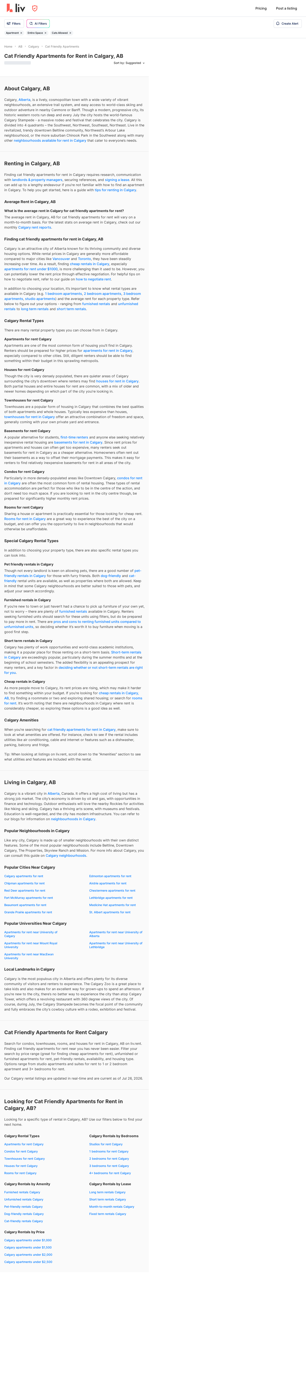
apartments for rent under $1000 (31, 269)
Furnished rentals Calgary (22, 1192)
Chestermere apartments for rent (112, 890)
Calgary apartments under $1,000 (28, 1240)
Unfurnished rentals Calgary (23, 1199)
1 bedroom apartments (63, 293)
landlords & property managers (37, 180)
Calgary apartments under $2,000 (28, 1254)
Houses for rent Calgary (21, 1166)
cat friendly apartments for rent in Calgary (81, 729)
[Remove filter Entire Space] (45, 33)
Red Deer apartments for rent (24, 890)
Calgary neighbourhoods (66, 855)
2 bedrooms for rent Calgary (109, 1158)
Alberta (24, 100)
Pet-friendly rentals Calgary (23, 1206)
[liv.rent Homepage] (16, 8)
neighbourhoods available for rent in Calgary (50, 140)
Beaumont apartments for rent (25, 905)
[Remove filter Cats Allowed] (70, 33)
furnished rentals (96, 304)
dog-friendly (111, 576)
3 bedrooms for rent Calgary (109, 1166)
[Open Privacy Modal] (34, 8)
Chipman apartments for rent (24, 883)
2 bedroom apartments (102, 293)
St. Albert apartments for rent (109, 912)
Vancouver (61, 259)
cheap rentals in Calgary (89, 264)
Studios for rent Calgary (106, 1144)
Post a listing (286, 8)
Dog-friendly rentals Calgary (24, 1214)
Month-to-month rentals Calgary (111, 1206)
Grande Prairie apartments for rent (28, 912)
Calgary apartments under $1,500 (28, 1247)
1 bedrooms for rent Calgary (109, 1151)
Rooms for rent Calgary (20, 1173)
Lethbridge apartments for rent (111, 897)
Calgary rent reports (34, 227)
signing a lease (117, 180)
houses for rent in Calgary (117, 381)
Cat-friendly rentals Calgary (23, 1221)
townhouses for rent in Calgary (29, 417)
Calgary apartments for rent (23, 876)
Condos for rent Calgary (21, 1151)
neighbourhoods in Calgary (73, 819)
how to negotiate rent (93, 279)
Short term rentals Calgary (107, 1199)
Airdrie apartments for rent (107, 883)
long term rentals (35, 309)
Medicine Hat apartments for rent (112, 905)
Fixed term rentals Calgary (107, 1214)
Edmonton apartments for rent (110, 876)
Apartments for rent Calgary (24, 1144)
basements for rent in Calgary (78, 442)
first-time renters (74, 437)
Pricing (261, 8)
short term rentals (71, 309)
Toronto (84, 259)
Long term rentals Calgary (107, 1192)
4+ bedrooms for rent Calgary (110, 1173)
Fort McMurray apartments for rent (28, 897)
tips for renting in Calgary (115, 190)
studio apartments (40, 299)
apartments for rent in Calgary (107, 350)
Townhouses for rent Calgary (24, 1158)
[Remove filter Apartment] (21, 33)
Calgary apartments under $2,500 (28, 1262)
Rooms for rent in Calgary (25, 519)
